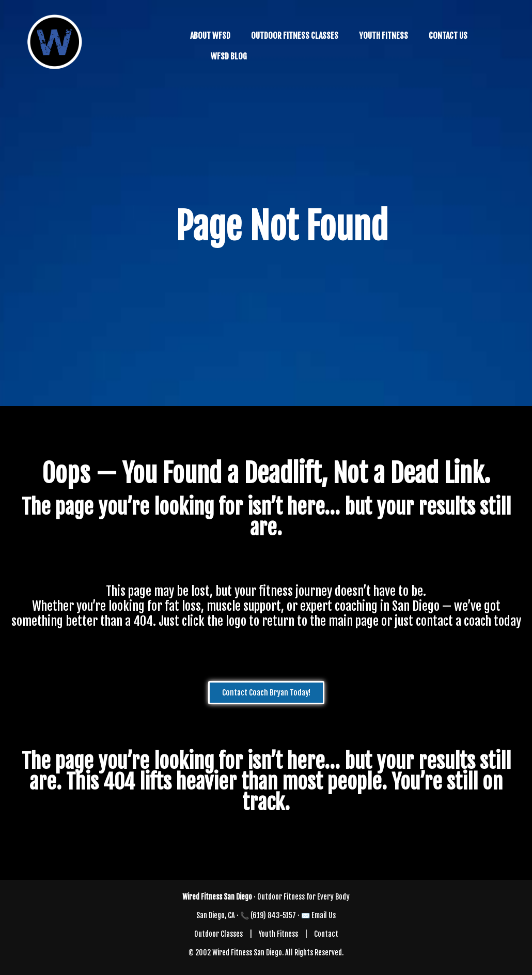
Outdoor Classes (218, 934)
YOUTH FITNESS (383, 35)
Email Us (323, 915)
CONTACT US (448, 35)
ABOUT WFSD (210, 35)
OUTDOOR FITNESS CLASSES (294, 35)
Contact (326, 934)
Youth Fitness (278, 934)
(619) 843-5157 (273, 915)
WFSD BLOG (229, 56)
